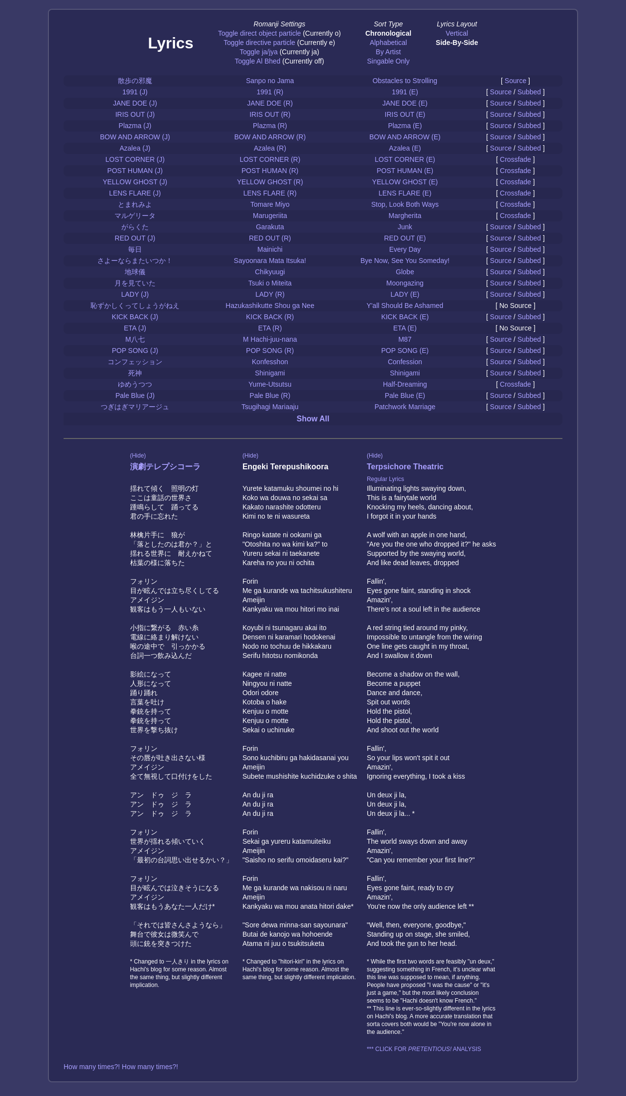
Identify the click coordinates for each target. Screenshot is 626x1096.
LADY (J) (135, 294)
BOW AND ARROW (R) (270, 137)
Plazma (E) (405, 126)
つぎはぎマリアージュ (135, 407)
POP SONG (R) (270, 350)
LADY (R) (270, 294)
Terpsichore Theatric (405, 466)
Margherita (405, 215)
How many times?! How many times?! (121, 1067)
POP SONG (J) (135, 350)
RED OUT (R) (270, 238)
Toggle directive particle (259, 42)
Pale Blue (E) (405, 395)
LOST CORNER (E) (405, 159)
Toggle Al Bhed (257, 61)
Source (515, 81)
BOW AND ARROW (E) (404, 137)
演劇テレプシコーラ (165, 466)
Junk (405, 227)
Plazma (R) (270, 126)
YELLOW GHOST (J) (135, 182)
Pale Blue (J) (135, 395)
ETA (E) (405, 328)
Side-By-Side (457, 42)
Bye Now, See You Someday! (404, 260)
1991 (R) (270, 92)
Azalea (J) (134, 148)
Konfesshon (270, 362)
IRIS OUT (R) (270, 114)
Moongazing (405, 283)
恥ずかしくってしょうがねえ (134, 305)
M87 (404, 339)
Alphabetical (388, 42)
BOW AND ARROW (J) (135, 137)
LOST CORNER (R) (270, 159)
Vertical (457, 33)
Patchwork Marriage (405, 407)
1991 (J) (134, 92)
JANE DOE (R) (269, 103)
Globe (405, 272)
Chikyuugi (270, 272)
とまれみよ (135, 204)
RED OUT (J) (135, 238)
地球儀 (135, 272)
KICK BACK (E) (404, 317)
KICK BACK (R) (270, 317)
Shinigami (270, 373)
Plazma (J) (135, 126)
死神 (135, 373)
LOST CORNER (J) (134, 159)
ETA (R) (270, 328)
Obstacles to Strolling (405, 81)
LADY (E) (405, 294)
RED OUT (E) (404, 238)
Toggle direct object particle (259, 33)
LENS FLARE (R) (270, 193)
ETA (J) (135, 328)
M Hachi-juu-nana (270, 339)
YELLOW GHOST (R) (270, 182)
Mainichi (269, 249)
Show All (313, 419)
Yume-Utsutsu (269, 384)
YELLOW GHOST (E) (405, 182)
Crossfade (515, 159)
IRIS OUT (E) (405, 114)
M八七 (135, 339)
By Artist (388, 52)
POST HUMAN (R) (270, 171)
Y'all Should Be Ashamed (405, 305)
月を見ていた (135, 283)
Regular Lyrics (385, 479)
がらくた (135, 227)
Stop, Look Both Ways (405, 204)
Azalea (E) (405, 148)
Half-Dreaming (405, 384)
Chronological (388, 33)
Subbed (529, 92)
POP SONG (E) (405, 350)
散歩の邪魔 (135, 81)
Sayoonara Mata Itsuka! (270, 260)
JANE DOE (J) (135, 103)
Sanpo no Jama (270, 81)
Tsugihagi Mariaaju (270, 407)
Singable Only (388, 61)
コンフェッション (135, 362)
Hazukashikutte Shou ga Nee (269, 305)
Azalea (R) (270, 148)
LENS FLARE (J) (135, 193)
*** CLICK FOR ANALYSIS (424, 1049)
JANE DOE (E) (405, 103)
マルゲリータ (135, 215)
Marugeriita (270, 215)
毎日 (135, 249)
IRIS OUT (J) (135, 114)
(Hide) (138, 455)
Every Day (405, 249)
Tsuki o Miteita (270, 283)
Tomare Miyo (270, 204)
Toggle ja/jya (259, 52)
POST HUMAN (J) (134, 171)
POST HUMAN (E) (405, 171)
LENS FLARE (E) (405, 193)
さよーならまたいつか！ (135, 260)
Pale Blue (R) (269, 395)
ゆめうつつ (135, 384)
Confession (405, 362)
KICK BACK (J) (135, 317)
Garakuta (270, 227)
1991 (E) (405, 92)
